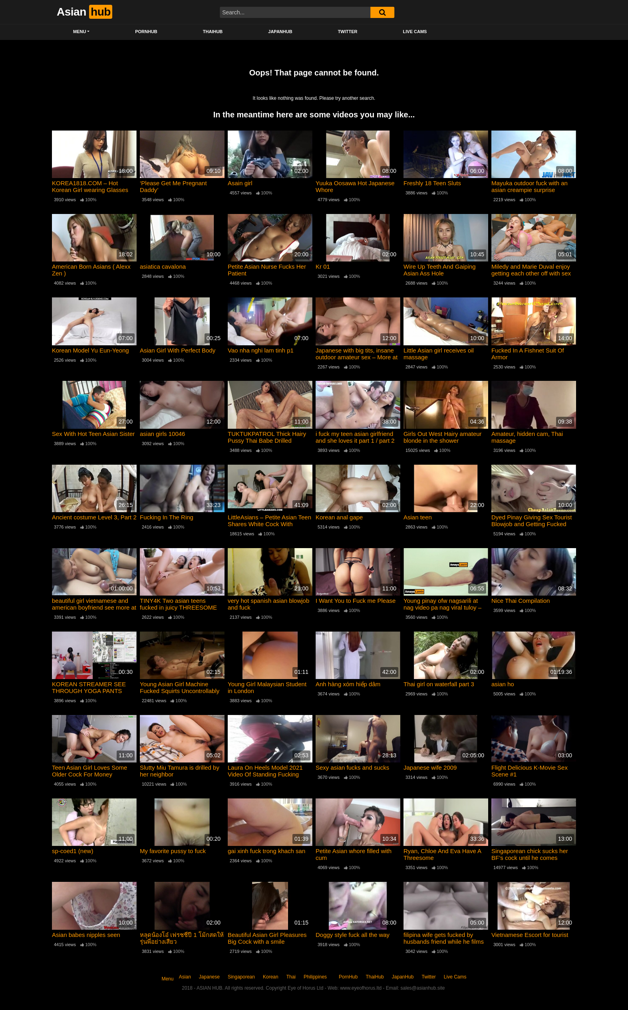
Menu (79, 31)
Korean (270, 977)
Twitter (348, 31)
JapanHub (280, 31)
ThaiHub (213, 31)
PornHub (146, 31)
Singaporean (241, 977)
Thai (291, 977)
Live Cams (415, 31)
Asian (185, 977)
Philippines (315, 977)
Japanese (209, 977)
